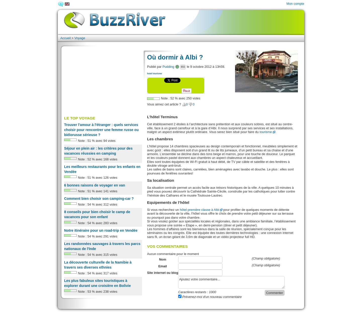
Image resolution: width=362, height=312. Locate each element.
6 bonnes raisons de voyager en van (94, 185)
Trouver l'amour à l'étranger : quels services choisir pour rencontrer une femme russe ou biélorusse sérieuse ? (101, 130)
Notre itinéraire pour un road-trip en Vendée (101, 230)
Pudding (168, 67)
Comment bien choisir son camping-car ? (99, 199)
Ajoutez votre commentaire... (231, 282)
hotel (149, 73)
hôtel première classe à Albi (199, 210)
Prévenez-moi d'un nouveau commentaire (210, 297)
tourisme (157, 73)
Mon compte (295, 4)
